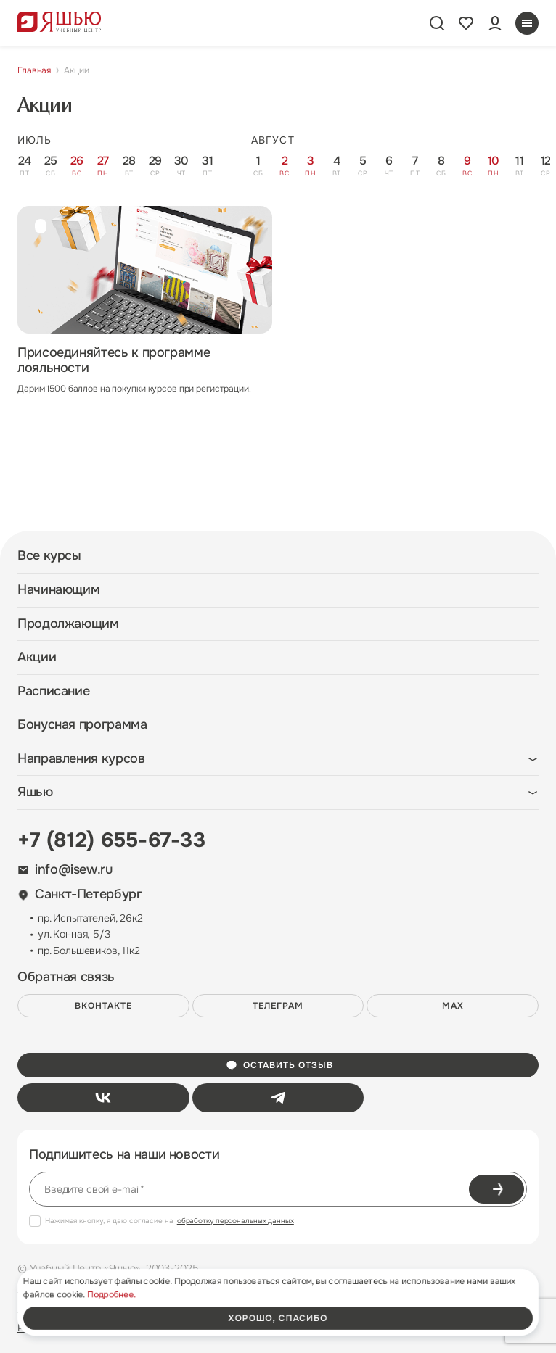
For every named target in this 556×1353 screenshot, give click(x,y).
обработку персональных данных (235, 1220)
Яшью (35, 792)
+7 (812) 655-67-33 (111, 840)
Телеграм (278, 1005)
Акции (36, 657)
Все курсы (49, 555)
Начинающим (58, 589)
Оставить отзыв (279, 1065)
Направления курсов (81, 758)
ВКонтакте (103, 1005)
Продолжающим (68, 624)
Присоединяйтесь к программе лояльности (113, 360)
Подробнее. (111, 1294)
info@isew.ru (65, 869)
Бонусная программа (82, 724)
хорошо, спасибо (278, 1318)
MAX (453, 1005)
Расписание (53, 691)
